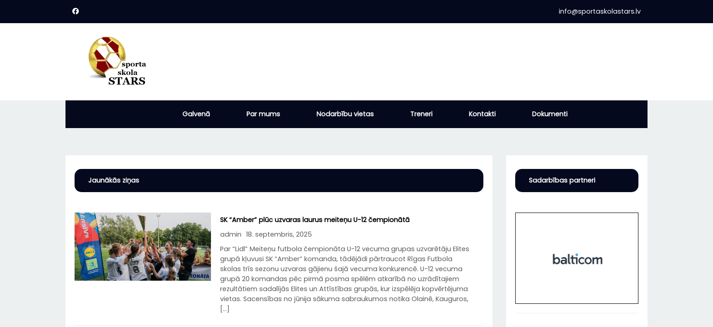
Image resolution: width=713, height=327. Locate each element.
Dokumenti (549, 114)
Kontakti (482, 114)
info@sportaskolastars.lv (600, 11)
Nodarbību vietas (345, 114)
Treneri (421, 114)
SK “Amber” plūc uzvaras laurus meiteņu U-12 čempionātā (315, 219)
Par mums (263, 114)
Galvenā (196, 114)
